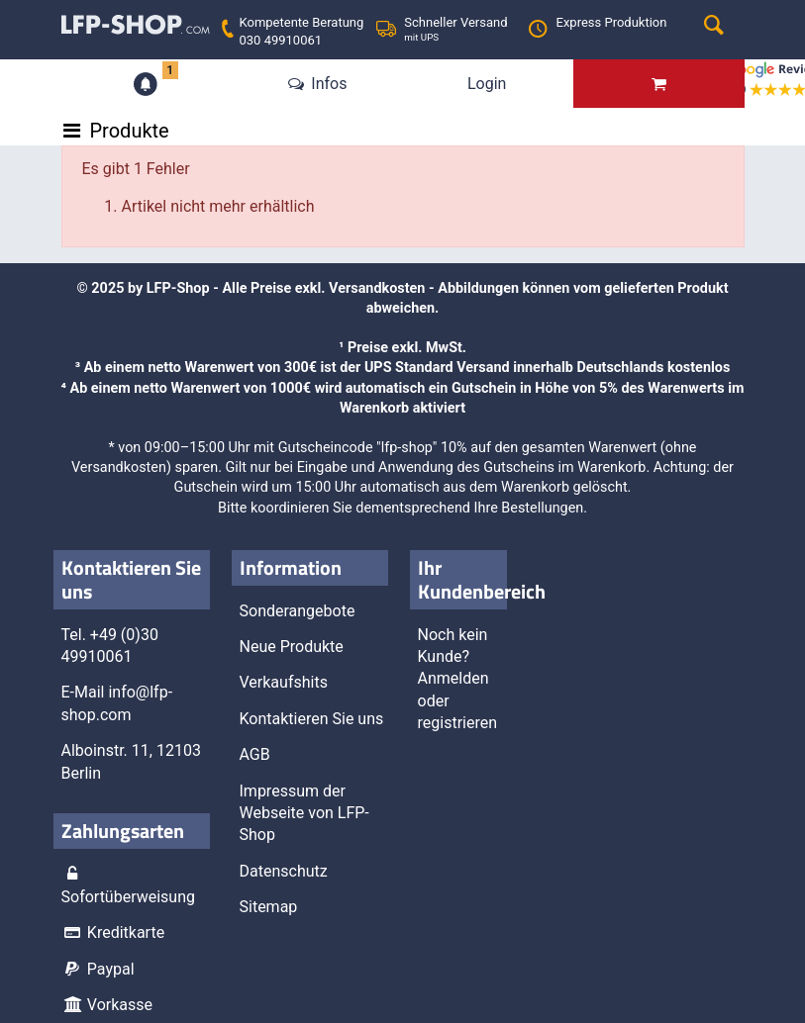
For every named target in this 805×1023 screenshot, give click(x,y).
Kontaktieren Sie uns (312, 718)
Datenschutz (284, 871)
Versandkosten (377, 288)
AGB (255, 754)
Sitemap (269, 906)
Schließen (247, 654)
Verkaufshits (284, 682)
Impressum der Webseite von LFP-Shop (304, 813)
